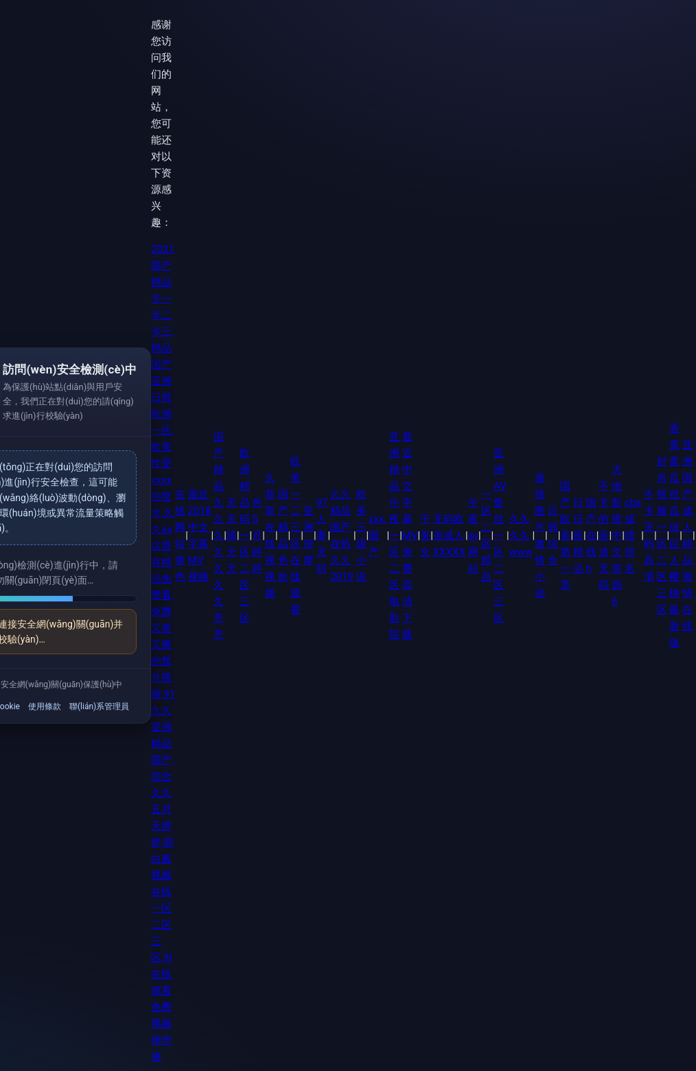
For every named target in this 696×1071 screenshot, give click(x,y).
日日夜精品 (578, 535)
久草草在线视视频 (270, 535)
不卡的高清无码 (604, 535)
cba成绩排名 (633, 535)
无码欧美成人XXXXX (449, 535)
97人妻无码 (322, 535)
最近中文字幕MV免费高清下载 (410, 535)
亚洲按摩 (308, 535)
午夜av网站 (473, 535)
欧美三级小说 (361, 535)
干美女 (425, 535)
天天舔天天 (232, 535)
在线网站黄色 (180, 535)
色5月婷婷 (257, 535)
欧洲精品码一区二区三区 (245, 535)
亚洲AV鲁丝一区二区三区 (500, 535)
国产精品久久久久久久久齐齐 (218, 535)
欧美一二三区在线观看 (295, 535)
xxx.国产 (377, 535)
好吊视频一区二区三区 (662, 535)
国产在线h (591, 535)
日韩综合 (553, 535)
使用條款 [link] (44, 706)
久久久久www (521, 535)
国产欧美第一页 (565, 535)
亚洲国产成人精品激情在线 (687, 535)
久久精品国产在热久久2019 (341, 535)
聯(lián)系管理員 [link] (99, 706)
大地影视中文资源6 (617, 535)
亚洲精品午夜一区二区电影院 (394, 535)
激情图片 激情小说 (540, 535)
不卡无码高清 (649, 535)
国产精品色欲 (283, 535)
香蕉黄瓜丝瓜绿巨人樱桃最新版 (674, 535)
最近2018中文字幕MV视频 (199, 535)
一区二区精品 (486, 535)
